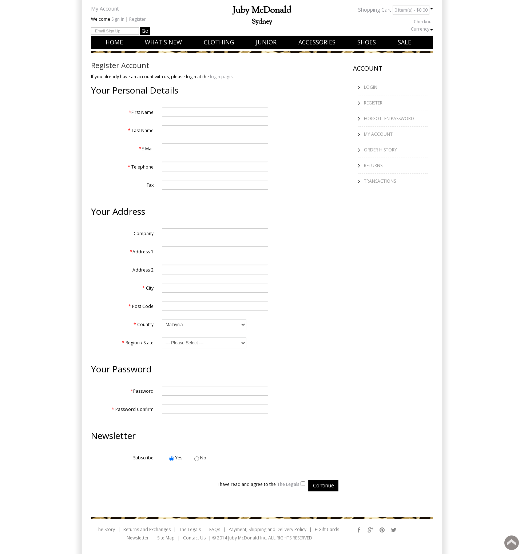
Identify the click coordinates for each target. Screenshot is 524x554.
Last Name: (141, 130)
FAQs (214, 529)
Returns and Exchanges (147, 529)
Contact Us (194, 538)
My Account (105, 8)
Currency (422, 29)
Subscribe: (144, 458)
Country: (144, 324)
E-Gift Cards (327, 529)
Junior (266, 42)
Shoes (366, 42)
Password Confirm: (133, 409)
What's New (163, 42)
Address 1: (142, 252)
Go (145, 30)
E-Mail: (147, 149)
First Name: (142, 112)
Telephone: (141, 167)
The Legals (190, 529)
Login (370, 87)
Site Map (166, 538)
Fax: (151, 185)
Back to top (511, 542)
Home (114, 42)
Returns (373, 165)
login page (221, 77)
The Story (105, 529)
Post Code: (141, 306)
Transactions (380, 181)
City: (148, 288)
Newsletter (138, 538)
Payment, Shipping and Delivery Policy (267, 529)
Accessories (317, 42)
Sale (404, 42)
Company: (144, 233)
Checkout (423, 22)
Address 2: (143, 270)
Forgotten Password (389, 118)
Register (137, 19)
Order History (380, 150)
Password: (143, 391)
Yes (175, 458)
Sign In (117, 19)
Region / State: (138, 343)
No (200, 458)
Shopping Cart (395, 9)
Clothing (219, 42)
